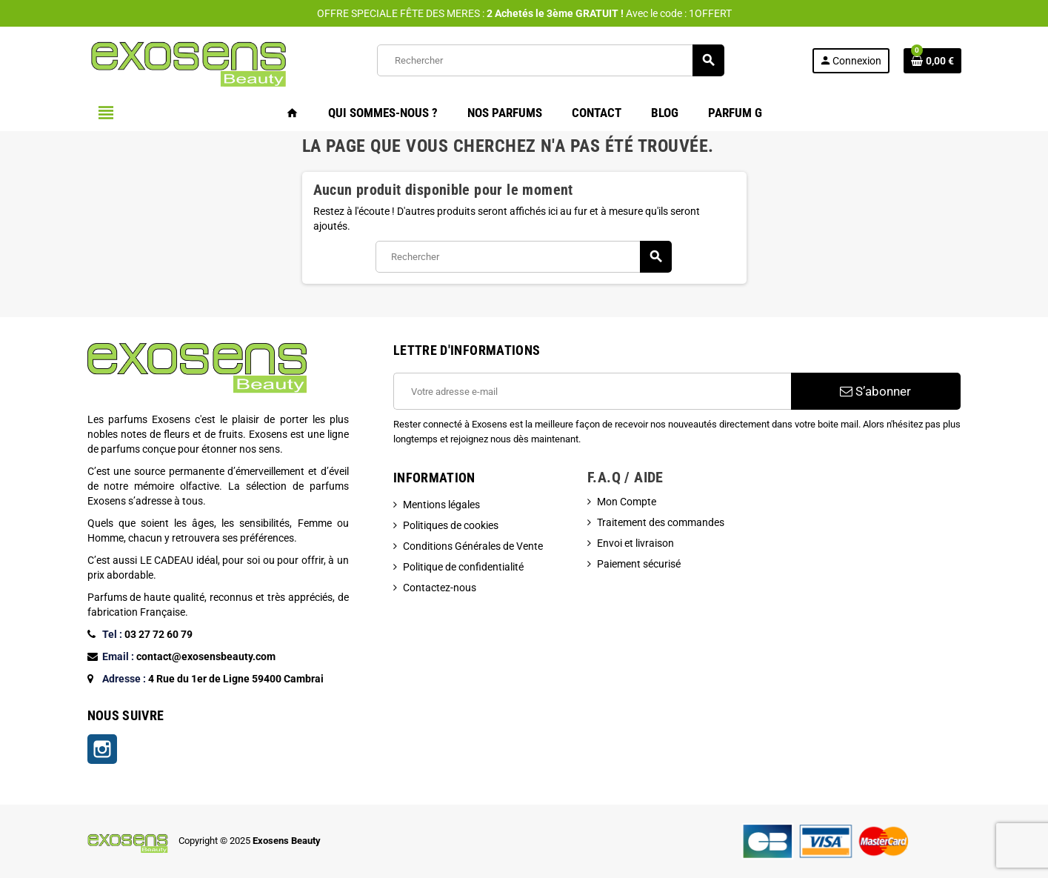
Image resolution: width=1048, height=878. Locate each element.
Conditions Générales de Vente (473, 546)
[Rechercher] (550, 60)
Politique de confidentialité (463, 567)
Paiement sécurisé (639, 564)
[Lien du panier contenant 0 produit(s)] (932, 60)
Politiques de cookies (450, 525)
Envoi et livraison (635, 543)
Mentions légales (441, 504)
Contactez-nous (439, 587)
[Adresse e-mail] (592, 391)
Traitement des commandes (660, 522)
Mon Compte (626, 502)
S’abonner (875, 391)
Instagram (102, 749)
